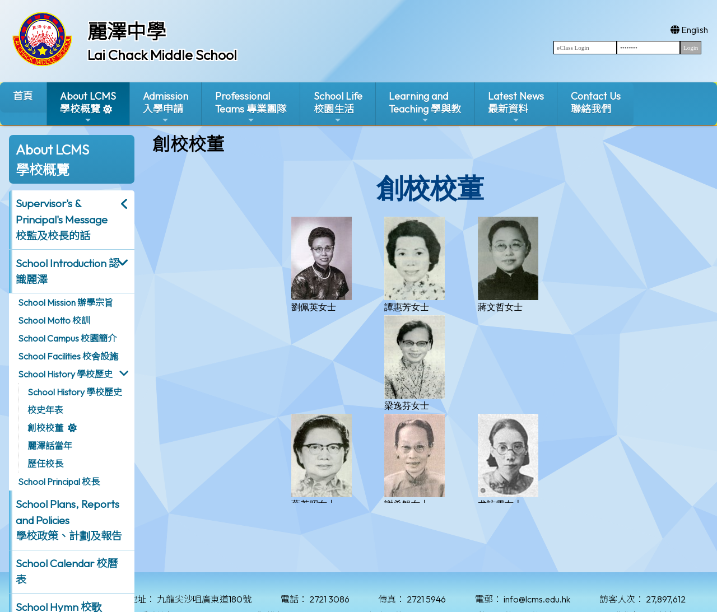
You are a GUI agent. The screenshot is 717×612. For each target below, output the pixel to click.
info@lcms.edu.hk (537, 599)
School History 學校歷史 (65, 374)
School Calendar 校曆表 (67, 571)
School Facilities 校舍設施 (68, 356)
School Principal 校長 (59, 481)
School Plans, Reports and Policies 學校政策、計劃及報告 (69, 520)
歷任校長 (45, 463)
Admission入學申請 (165, 107)
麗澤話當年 (49, 445)
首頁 (23, 96)
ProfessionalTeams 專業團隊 (251, 107)
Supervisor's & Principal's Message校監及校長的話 (62, 219)
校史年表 (45, 409)
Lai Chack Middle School (162, 55)
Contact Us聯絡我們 (596, 102)
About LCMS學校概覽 (88, 107)
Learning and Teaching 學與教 (425, 107)
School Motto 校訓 (54, 320)
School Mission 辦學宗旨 (65, 302)
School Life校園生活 (338, 107)
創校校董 (45, 427)
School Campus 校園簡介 (67, 338)
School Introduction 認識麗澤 (67, 271)
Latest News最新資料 (516, 107)
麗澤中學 (126, 31)
